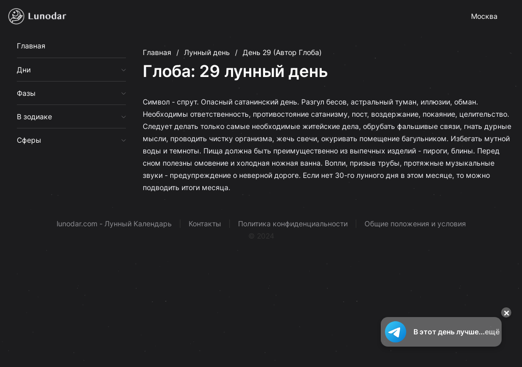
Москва (484, 16)
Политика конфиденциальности (293, 223)
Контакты (205, 223)
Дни (24, 69)
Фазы (26, 93)
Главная (31, 45)
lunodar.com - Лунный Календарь (114, 223)
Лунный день (207, 52)
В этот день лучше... (441, 332)
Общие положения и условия (415, 223)
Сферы (29, 140)
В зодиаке (34, 116)
